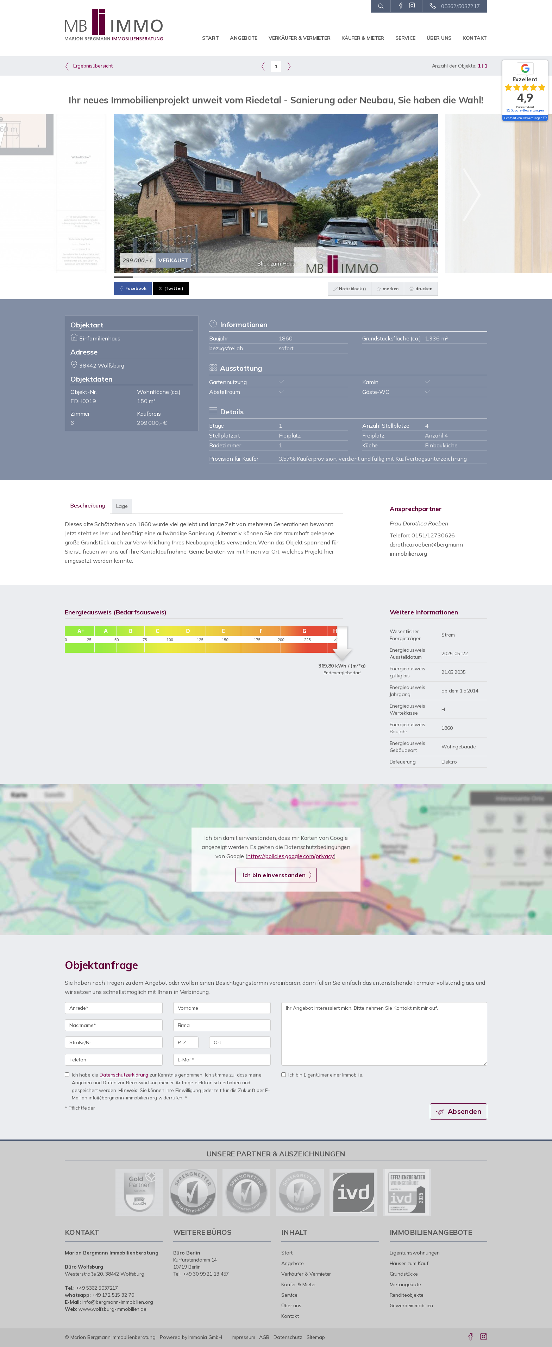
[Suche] (380, 6)
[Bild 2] (142, 277)
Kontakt (475, 38)
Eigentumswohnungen (415, 1253)
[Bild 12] (333, 277)
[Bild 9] (276, 277)
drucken (420, 288)
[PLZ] (186, 1042)
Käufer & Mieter (362, 38)
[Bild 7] (237, 277)
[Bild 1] (123, 277)
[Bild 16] (409, 277)
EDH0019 (83, 400)
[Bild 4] (180, 277)
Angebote (243, 38)
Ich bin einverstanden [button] (274, 875)
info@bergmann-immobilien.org (117, 1302)
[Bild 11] (314, 277)
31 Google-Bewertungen (525, 110)
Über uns (439, 38)
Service (405, 38)
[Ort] (240, 1042)
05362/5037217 (460, 6)
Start (210, 38)
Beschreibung (87, 505)
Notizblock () (349, 288)
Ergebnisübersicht (89, 66)
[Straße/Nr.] (114, 1042)
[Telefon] (114, 1060)
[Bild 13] (352, 277)
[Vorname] (222, 1008)
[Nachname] (114, 1025)
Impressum (243, 1337)
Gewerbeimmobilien (411, 1305)
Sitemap (316, 1337)
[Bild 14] (371, 277)
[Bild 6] (218, 277)
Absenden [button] (464, 1111)
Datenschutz (288, 1337)
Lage (121, 506)
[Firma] (222, 1025)
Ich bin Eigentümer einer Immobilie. (322, 1075)
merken (388, 288)
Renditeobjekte (407, 1295)
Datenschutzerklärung (124, 1075)
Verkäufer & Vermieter (299, 38)
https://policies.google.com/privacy (290, 856)
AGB (264, 1337)
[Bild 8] (256, 277)
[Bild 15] (390, 277)
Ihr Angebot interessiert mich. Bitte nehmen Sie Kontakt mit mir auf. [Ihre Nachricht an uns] (384, 1034)
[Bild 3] (161, 277)
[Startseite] (114, 24)
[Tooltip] (544, 118)
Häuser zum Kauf (409, 1263)
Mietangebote (405, 1284)
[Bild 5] (199, 277)
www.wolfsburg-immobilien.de (112, 1309)
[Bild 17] (428, 277)
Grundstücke (404, 1274)
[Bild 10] (295, 277)
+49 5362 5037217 (97, 1288)
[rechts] (289, 66)
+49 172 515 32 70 (113, 1295)
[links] (263, 66)
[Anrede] (114, 1008)
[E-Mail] (222, 1060)
